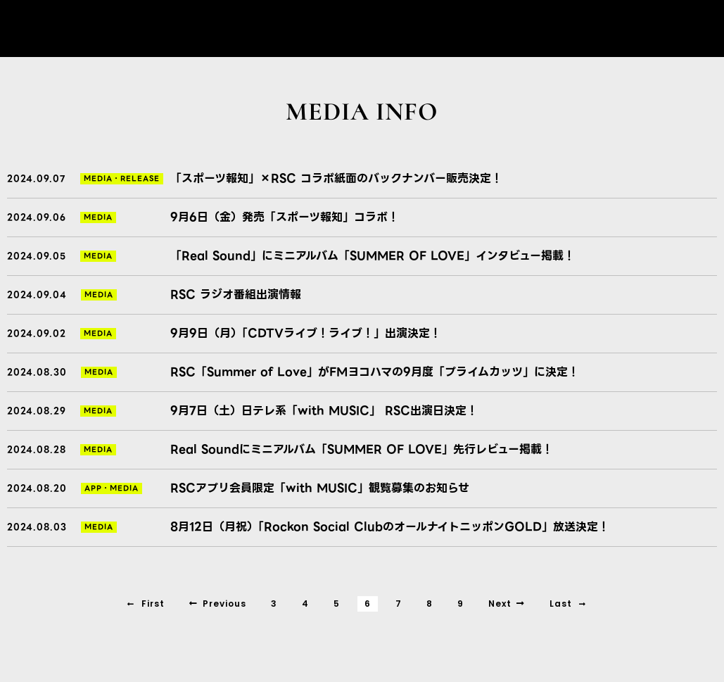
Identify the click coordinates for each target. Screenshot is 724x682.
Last (568, 604)
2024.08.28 (36, 449)
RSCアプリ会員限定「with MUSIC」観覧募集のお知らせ (319, 488)
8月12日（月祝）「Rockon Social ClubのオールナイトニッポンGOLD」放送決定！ (389, 527)
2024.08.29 (36, 410)
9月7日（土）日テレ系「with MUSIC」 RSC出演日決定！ (324, 410)
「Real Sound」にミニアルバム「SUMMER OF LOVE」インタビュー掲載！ (372, 256)
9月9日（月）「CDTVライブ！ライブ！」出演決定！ (305, 333)
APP (93, 488)
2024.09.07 (36, 178)
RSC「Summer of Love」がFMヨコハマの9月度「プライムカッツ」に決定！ (374, 372)
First (146, 604)
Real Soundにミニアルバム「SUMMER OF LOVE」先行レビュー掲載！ (361, 449)
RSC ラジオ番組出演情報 (235, 294)
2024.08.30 (37, 372)
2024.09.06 (36, 217)
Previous (217, 604)
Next (506, 604)
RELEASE (140, 178)
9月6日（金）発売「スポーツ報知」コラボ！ (284, 217)
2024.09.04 (37, 294)
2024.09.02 (36, 333)
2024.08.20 (37, 488)
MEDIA (98, 178)
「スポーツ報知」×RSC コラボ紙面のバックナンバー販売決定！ (336, 178)
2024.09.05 (36, 256)
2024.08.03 (37, 526)
